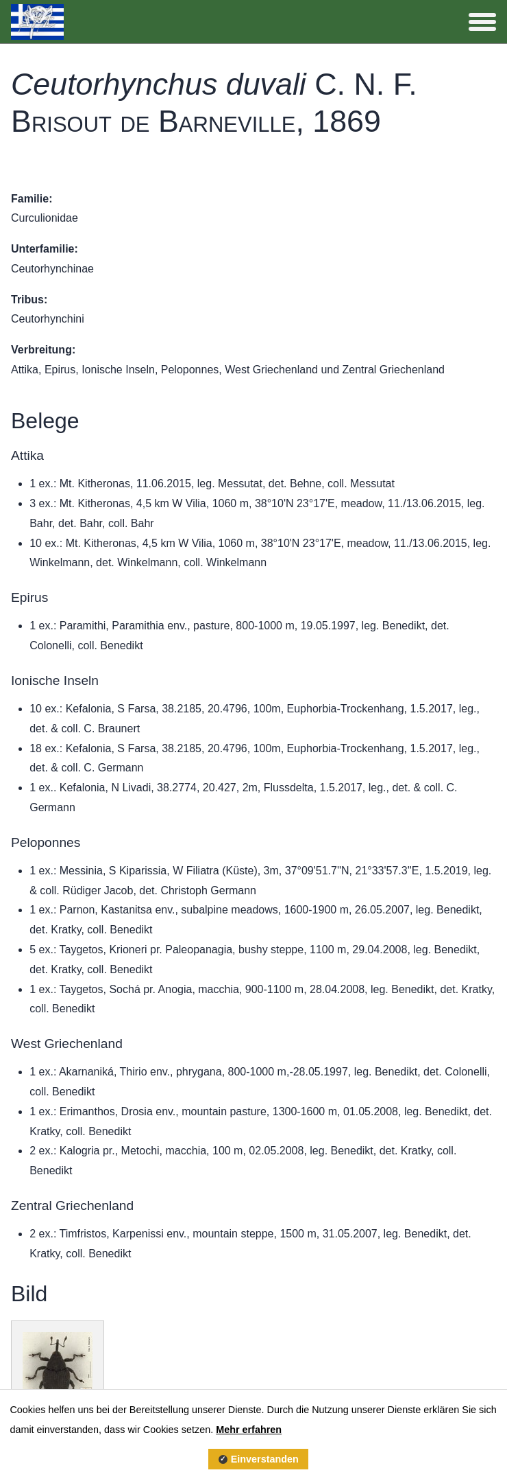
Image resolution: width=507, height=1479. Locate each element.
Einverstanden (265, 1459)
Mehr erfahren (249, 1429)
